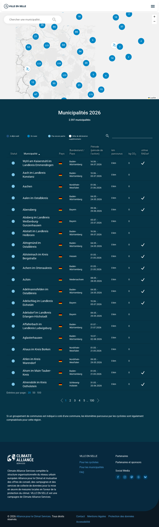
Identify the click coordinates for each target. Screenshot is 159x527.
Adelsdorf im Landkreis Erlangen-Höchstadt (37, 314)
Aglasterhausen (32, 337)
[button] (120, 47)
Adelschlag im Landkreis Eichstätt (38, 302)
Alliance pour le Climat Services (33, 516)
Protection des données (121, 516)
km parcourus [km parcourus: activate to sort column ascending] (117, 152)
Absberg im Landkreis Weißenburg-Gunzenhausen (36, 221)
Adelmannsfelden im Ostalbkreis (35, 291)
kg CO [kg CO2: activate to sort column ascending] (132, 153)
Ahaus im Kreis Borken (36, 349)
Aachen (27, 186)
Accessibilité (83, 521)
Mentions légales (96, 516)
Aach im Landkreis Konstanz (34, 174)
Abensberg (29, 209)
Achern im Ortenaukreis (37, 268)
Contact (80, 516)
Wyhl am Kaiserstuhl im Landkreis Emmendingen (38, 163)
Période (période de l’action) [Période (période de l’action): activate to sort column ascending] (97, 150)
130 (92, 400)
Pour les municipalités (92, 467)
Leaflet (152, 98)
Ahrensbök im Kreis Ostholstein (35, 384)
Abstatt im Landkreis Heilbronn (35, 233)
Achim (27, 279)
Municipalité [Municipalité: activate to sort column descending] (30, 153)
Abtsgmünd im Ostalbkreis (32, 244)
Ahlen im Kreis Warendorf (31, 361)
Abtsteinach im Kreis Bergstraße (35, 256)
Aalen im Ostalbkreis (35, 198)
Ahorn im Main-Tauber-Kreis (37, 372)
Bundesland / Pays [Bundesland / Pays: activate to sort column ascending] (77, 152)
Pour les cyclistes (89, 462)
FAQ (82, 472)
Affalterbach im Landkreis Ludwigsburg (37, 326)
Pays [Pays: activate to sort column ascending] (61, 153)
